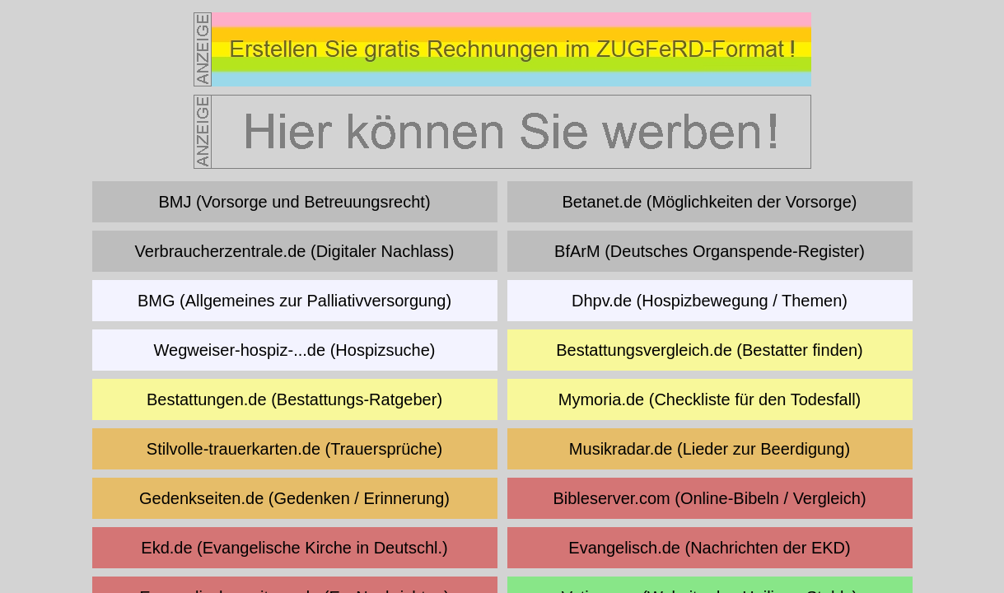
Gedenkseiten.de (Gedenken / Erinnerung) (294, 498)
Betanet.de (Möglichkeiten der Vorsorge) (710, 202)
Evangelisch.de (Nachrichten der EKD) (709, 548)
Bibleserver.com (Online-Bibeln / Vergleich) (709, 498)
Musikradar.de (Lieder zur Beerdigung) (709, 449)
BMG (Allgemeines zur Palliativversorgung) (294, 301)
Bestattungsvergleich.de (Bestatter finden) (709, 350)
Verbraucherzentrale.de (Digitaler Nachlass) (295, 251)
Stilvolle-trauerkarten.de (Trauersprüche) (294, 449)
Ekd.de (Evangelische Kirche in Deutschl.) (294, 548)
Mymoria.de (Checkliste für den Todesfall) (710, 399)
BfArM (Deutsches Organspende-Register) (709, 251)
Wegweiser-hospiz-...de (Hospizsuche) (295, 350)
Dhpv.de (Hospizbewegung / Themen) (710, 301)
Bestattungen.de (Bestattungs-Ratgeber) (294, 399)
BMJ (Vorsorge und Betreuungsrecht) (294, 202)
